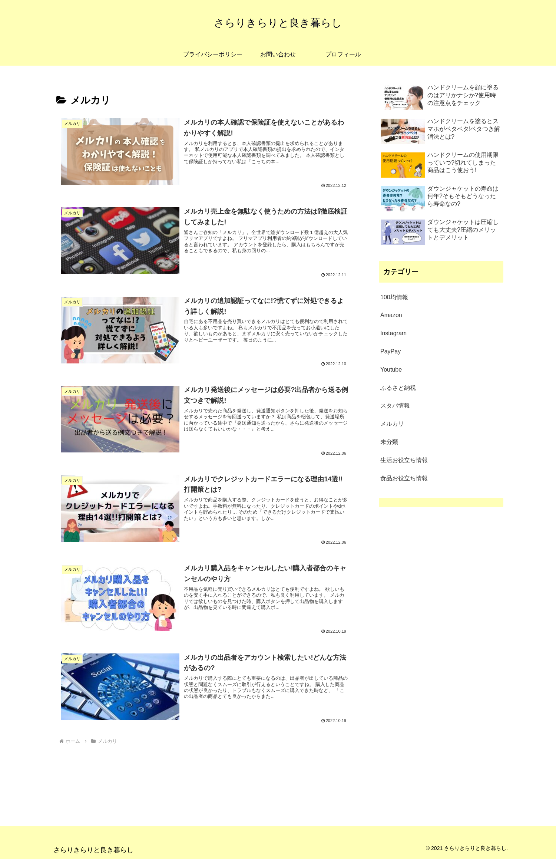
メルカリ (392, 424)
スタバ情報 (395, 405)
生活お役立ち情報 (404, 460)
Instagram (393, 333)
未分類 (389, 442)
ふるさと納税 (398, 388)
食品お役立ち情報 (404, 478)
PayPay (390, 351)
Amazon (391, 315)
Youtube (391, 369)
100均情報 (394, 297)
